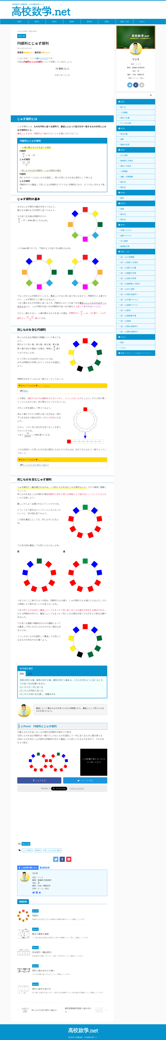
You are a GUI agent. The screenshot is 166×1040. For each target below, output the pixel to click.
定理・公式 (124, 21)
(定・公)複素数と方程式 (130, 283)
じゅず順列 (27, 850)
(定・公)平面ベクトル (129, 299)
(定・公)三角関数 (127, 257)
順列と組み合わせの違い (43, 970)
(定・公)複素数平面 (128, 315)
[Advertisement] (62, 94)
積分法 (123, 187)
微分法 (123, 182)
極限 (122, 208)
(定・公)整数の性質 (128, 273)
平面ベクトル (125, 230)
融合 (122, 342)
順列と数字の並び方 (41, 988)
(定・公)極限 (125, 321)
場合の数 (26, 843)
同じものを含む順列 (52, 850)
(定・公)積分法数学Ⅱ (129, 294)
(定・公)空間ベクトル (129, 305)
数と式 (123, 107)
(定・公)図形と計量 (128, 267)
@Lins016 (42, 58)
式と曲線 (124, 241)
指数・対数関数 (126, 176)
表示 (66, 68)
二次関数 (124, 112)
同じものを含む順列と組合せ (35, 465)
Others (142, 21)
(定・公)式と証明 (127, 289)
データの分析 (125, 123)
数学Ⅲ (89, 21)
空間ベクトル (125, 235)
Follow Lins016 (77, 788)
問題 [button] (22, 673)
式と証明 (124, 155)
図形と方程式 (125, 166)
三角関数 (124, 171)
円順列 (25, 390)
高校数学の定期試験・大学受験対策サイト (83, 1033)
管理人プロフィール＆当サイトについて (136, 353)
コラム (123, 347)
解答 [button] (30, 673)
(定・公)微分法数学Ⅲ (129, 326)
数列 (122, 198)
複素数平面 (124, 246)
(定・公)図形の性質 (128, 278)
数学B (72, 21)
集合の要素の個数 (40, 933)
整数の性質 (124, 144)
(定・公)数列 (125, 310)
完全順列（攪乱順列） (42, 952)
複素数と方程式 (126, 160)
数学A (37, 21)
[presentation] (23, 147)
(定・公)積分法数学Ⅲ (129, 331)
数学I (19, 21)
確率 (122, 139)
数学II (54, 21)
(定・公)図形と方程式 (129, 262)
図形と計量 (124, 117)
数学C (107, 21)
